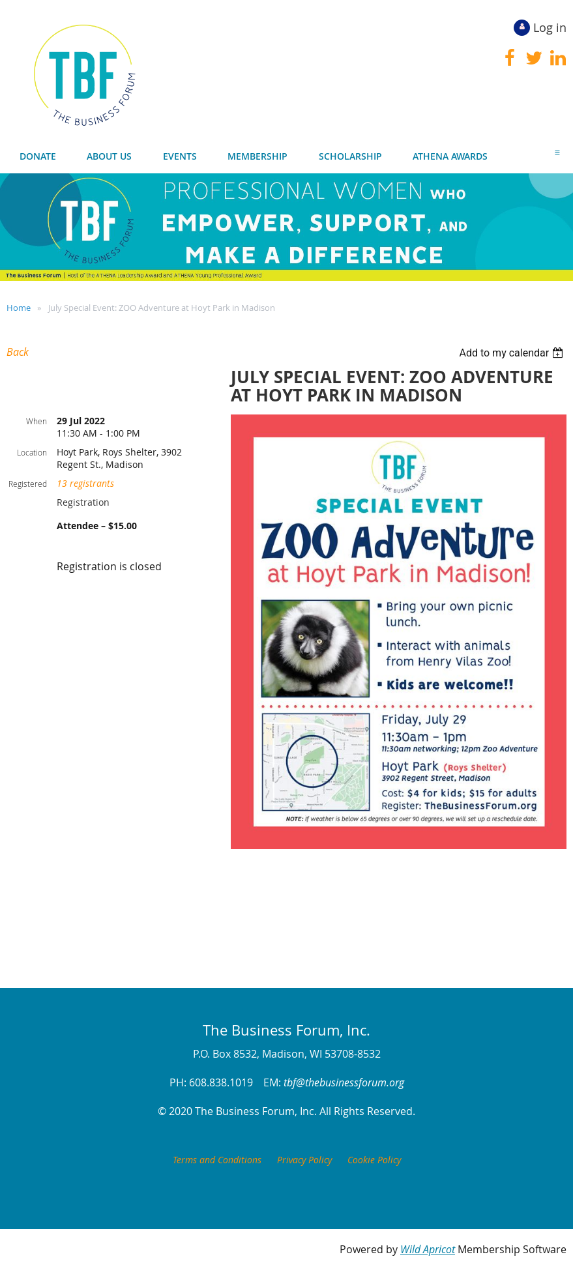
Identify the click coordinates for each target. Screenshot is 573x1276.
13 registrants (85, 483)
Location (32, 452)
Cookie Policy (374, 1159)
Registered (27, 483)
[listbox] (512, 353)
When (36, 421)
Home (19, 307)
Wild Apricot (427, 1249)
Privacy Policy (304, 1159)
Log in (549, 27)
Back (18, 352)
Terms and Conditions (217, 1159)
